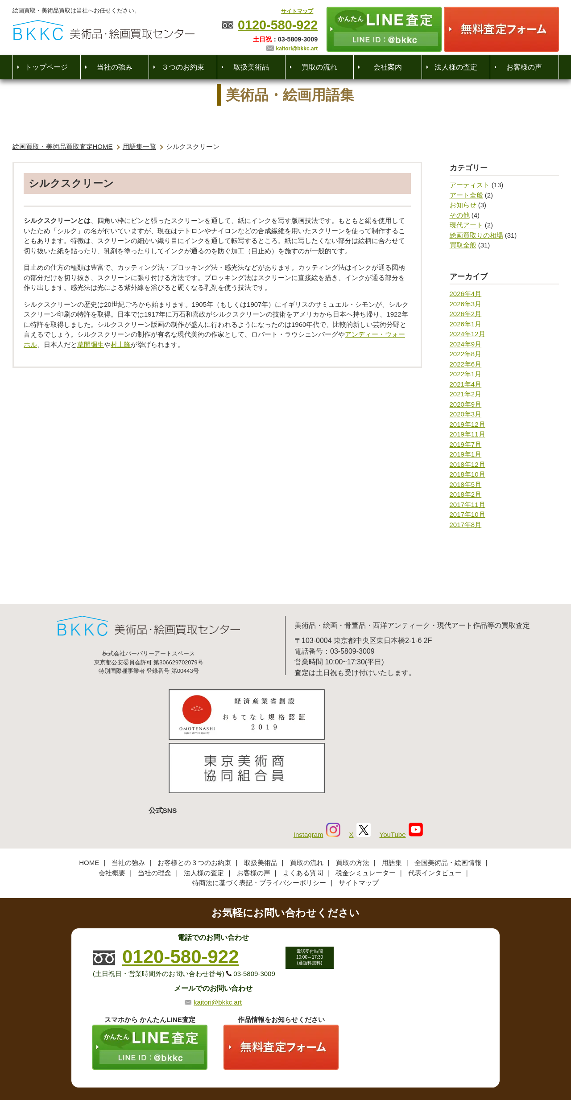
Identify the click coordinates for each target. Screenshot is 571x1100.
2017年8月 (466, 524)
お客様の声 (524, 67)
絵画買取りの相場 (476, 235)
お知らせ (463, 205)
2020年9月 (466, 404)
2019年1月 (466, 454)
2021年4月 (466, 384)
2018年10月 (467, 474)
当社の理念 (154, 812)
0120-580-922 (278, 25)
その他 (460, 215)
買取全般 (463, 245)
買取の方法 (352, 802)
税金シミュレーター (365, 812)
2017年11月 (467, 504)
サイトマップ (297, 11)
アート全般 (466, 195)
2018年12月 (467, 464)
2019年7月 (466, 444)
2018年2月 (466, 494)
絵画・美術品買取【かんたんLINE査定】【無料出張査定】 (103, 30)
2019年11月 (467, 434)
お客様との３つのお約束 (194, 802)
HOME (89, 802)
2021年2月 (466, 394)
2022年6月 (466, 364)
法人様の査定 (455, 67)
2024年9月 (466, 344)
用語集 (392, 802)
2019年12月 (467, 424)
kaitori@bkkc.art (297, 48)
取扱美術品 (251, 67)
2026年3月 (466, 304)
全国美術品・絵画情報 (447, 802)
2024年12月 (467, 334)
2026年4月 (466, 293)
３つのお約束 (182, 67)
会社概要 (112, 812)
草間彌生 (90, 344)
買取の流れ (319, 67)
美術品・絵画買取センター (270, 1066)
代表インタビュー (435, 812)
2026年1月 (466, 324)
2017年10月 (467, 514)
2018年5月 (466, 484)
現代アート (466, 225)
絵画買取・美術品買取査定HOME (62, 146)
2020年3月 (466, 414)
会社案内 (387, 67)
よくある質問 (303, 812)
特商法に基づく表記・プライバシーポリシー (259, 822)
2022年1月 (466, 374)
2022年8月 (466, 354)
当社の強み (114, 67)
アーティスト (470, 185)
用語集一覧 (139, 146)
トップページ (46, 67)
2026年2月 (466, 313)
